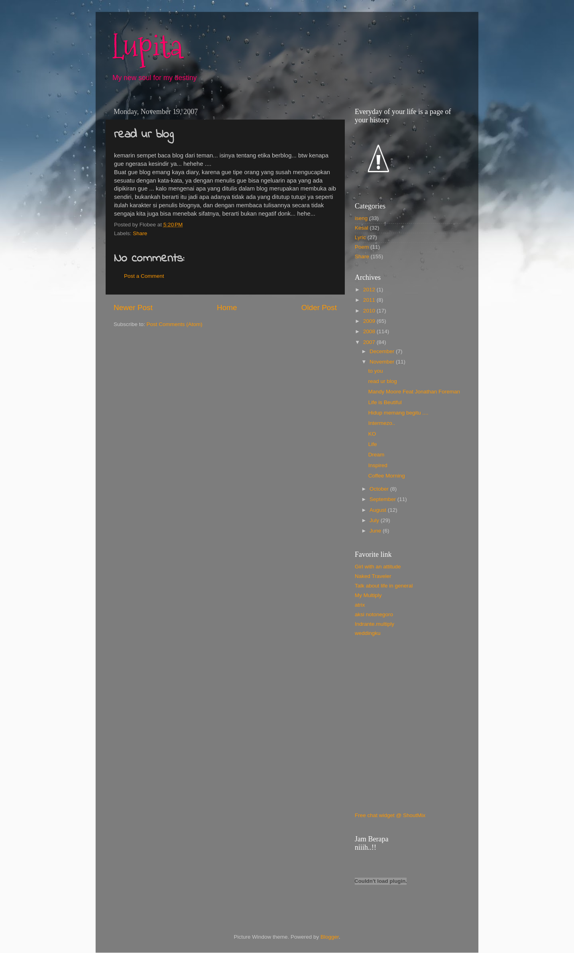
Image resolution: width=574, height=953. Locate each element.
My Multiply (368, 595)
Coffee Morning (386, 476)
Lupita (147, 47)
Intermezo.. (381, 423)
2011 (370, 300)
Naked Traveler (373, 576)
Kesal (361, 228)
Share (140, 233)
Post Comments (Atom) (174, 324)
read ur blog (382, 381)
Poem (362, 247)
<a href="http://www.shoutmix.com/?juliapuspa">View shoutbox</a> (393, 730)
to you (375, 371)
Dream (376, 455)
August (379, 510)
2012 (370, 290)
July (375, 520)
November (383, 362)
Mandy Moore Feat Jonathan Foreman (414, 392)
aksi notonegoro (374, 614)
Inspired (377, 465)
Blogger (329, 937)
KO (372, 434)
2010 (370, 311)
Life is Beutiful (385, 402)
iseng (361, 218)
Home (227, 307)
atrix (360, 605)
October (380, 489)
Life (372, 444)
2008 (370, 331)
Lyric (360, 237)
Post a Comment (144, 276)
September (383, 499)
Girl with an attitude (378, 567)
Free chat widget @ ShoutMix (390, 815)
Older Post (319, 307)
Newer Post (133, 307)
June (376, 531)
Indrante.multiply (374, 624)
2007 (370, 342)
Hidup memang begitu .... (398, 413)
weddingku (368, 633)
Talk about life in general (384, 586)
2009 (370, 321)
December (383, 351)
